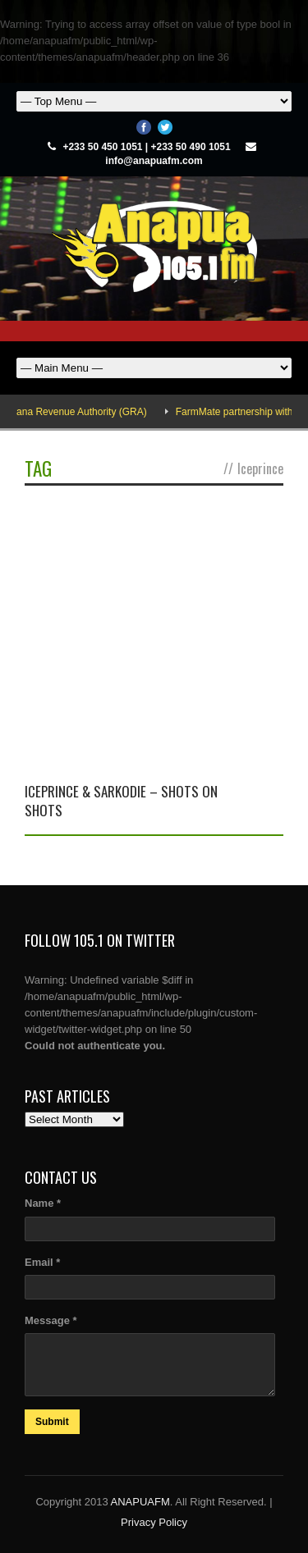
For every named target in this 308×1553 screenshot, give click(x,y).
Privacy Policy (154, 1522)
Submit (52, 1421)
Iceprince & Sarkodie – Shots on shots (121, 800)
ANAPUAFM (140, 1502)
